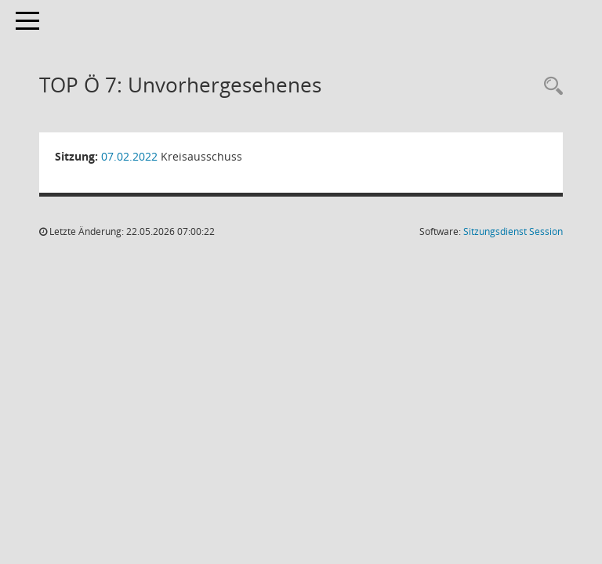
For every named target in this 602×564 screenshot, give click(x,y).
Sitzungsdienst (513, 231)
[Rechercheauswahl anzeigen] (549, 86)
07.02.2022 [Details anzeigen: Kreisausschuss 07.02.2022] (129, 156)
